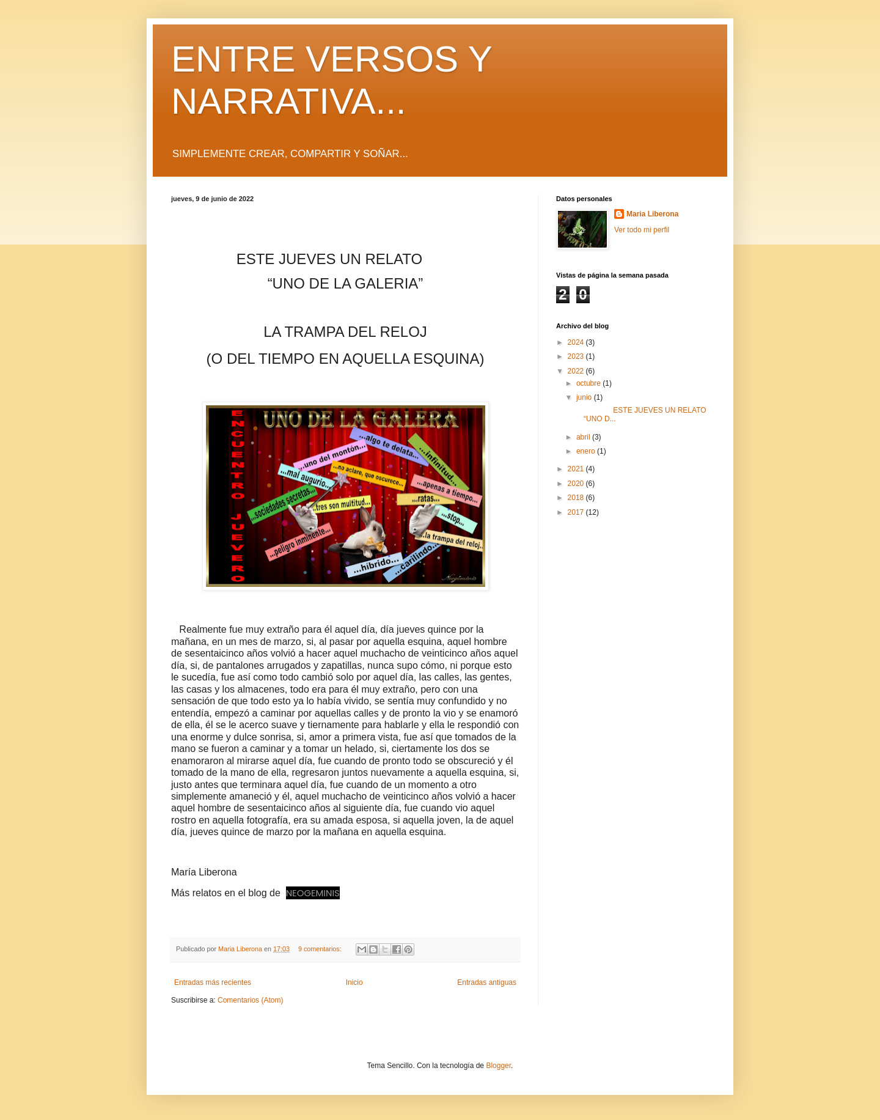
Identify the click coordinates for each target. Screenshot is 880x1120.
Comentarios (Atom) (250, 1000)
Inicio (354, 982)
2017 (577, 512)
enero (586, 451)
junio (585, 397)
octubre (589, 383)
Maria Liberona (652, 214)
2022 (577, 371)
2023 (577, 356)
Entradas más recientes (212, 982)
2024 (577, 342)
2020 (577, 483)
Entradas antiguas (486, 982)
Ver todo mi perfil (641, 230)
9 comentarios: (320, 948)
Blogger (498, 1065)
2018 (577, 497)
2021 (577, 469)
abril (584, 437)
